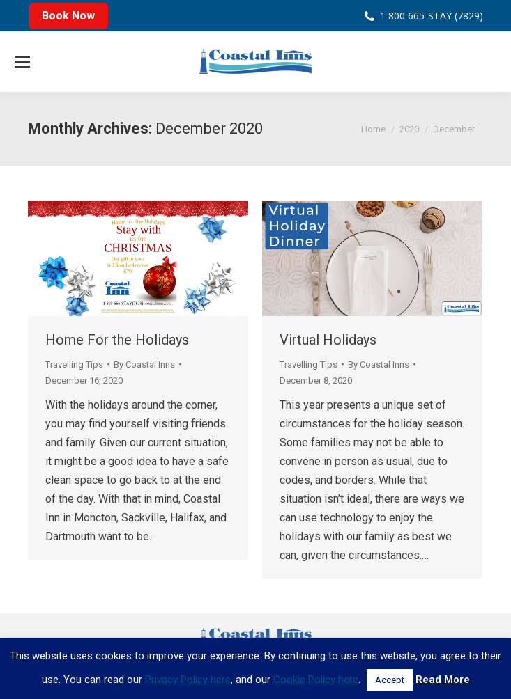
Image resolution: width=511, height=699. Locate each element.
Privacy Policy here (188, 679)
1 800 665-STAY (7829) (431, 15)
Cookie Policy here (315, 679)
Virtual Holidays (328, 339)
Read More (442, 679)
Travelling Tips (74, 364)
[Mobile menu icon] (22, 62)
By (144, 364)
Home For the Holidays (117, 339)
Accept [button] (389, 680)
